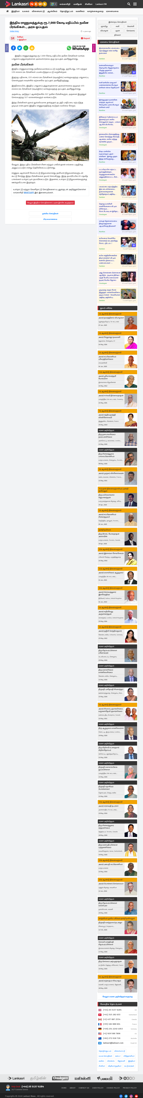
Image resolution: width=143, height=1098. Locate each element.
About (73, 1088)
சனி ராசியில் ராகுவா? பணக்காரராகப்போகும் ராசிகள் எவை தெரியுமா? (109, 85)
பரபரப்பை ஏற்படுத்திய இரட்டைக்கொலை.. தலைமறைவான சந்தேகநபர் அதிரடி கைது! (108, 191)
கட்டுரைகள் (129, 1066)
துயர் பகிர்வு (106, 308)
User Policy (97, 1088)
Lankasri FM (101, 4)
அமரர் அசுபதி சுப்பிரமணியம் (110, 864)
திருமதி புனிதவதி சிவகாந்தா (110, 689)
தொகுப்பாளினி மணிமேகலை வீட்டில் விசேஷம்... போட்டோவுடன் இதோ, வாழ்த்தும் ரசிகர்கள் (108, 208)
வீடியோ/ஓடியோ (114, 1066)
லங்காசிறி (65, 4)
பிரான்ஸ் (111, 1061)
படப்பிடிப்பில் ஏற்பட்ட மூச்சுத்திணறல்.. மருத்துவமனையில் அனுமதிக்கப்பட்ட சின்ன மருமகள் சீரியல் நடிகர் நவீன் (109, 173)
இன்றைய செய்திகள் (118, 22)
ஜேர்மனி (121, 1061)
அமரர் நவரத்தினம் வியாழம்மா (111, 318)
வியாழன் (104, 31)
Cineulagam (103, 128)
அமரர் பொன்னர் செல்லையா (110, 884)
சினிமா (88, 4)
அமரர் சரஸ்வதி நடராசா (108, 806)
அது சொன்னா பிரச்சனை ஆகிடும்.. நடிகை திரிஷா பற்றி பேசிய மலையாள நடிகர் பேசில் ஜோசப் (109, 276)
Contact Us (84, 1088)
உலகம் (26, 11)
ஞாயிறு (104, 26)
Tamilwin (102, 59)
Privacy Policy (130, 1088)
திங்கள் (117, 35)
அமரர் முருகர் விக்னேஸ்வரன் (111, 473)
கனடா (117, 1056)
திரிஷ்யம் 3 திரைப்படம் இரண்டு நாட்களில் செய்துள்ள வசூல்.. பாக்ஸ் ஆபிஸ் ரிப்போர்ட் (109, 121)
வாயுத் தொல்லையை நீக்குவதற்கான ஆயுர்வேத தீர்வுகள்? (108, 223)
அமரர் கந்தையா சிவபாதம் (109, 981)
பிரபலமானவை (50, 219)
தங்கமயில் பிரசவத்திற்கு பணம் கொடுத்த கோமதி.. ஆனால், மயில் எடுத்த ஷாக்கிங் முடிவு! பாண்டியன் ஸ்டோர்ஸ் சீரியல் (109, 138)
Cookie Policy (113, 1088)
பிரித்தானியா (128, 1056)
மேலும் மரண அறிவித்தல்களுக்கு (117, 997)
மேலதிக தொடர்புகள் (111, 1004)
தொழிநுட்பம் (67, 11)
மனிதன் (77, 4)
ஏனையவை (113, 11)
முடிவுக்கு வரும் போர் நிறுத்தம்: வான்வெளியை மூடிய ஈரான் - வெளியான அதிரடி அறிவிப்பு (109, 294)
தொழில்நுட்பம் (105, 1051)
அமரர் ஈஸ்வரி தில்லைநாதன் (110, 395)
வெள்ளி (130, 26)
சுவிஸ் (101, 1061)
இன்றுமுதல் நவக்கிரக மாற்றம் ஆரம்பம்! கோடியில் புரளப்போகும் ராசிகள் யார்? (109, 103)
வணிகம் (81, 11)
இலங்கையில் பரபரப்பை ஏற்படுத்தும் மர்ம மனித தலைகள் (109, 50)
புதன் (117, 31)
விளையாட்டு (38, 11)
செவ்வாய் (131, 31)
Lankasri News (29, 1096)
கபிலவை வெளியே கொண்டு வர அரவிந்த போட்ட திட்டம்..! (108, 240)
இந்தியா (15, 11)
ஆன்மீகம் (53, 11)
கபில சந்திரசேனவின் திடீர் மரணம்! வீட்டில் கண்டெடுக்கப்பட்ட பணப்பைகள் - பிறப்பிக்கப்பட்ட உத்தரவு (109, 259)
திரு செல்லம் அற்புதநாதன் (110, 961)
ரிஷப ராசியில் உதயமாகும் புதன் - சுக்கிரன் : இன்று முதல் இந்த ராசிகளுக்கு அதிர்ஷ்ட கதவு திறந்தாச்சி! (108, 155)
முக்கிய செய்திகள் (50, 213)
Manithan (102, 76)
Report (85, 38)
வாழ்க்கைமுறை (96, 11)
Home (64, 1088)
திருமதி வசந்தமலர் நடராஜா (110, 922)
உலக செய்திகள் (105, 1056)
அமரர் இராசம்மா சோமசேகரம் (111, 553)
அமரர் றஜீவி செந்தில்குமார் (110, 631)
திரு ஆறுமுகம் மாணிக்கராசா (111, 728)
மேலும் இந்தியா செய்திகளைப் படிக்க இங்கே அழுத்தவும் (50, 203)
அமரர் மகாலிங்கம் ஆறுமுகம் (110, 573)
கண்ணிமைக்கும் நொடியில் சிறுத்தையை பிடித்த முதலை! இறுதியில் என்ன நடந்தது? (109, 69)
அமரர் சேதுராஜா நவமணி (109, 337)
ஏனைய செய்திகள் (109, 42)
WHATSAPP (29, 192)
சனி (117, 26)
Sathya (20, 37)
